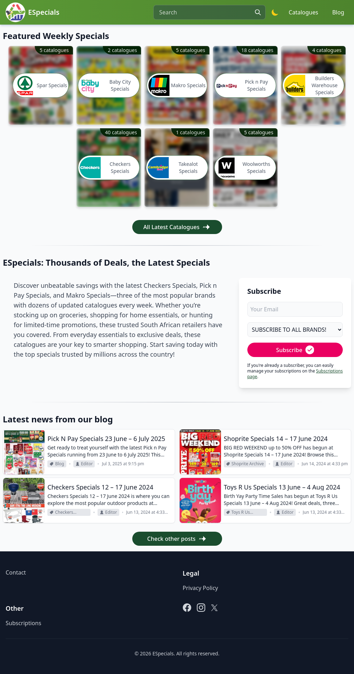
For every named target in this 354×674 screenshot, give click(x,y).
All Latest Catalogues (177, 227)
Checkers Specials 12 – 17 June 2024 (100, 487)
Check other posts (177, 538)
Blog (338, 12)
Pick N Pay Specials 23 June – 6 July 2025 (106, 438)
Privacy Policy (200, 588)
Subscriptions (23, 623)
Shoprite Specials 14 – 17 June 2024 (276, 438)
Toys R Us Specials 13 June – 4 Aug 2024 (282, 487)
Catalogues (303, 12)
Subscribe (295, 349)
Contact (16, 572)
